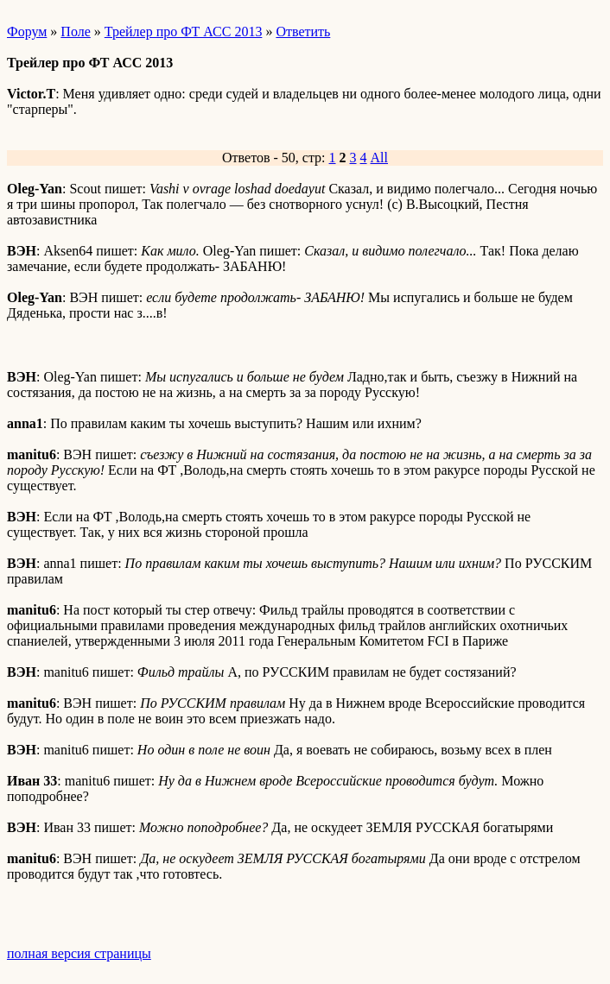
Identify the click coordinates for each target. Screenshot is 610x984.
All (379, 157)
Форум (27, 31)
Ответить (303, 31)
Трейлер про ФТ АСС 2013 (184, 31)
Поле (75, 31)
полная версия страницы (79, 953)
